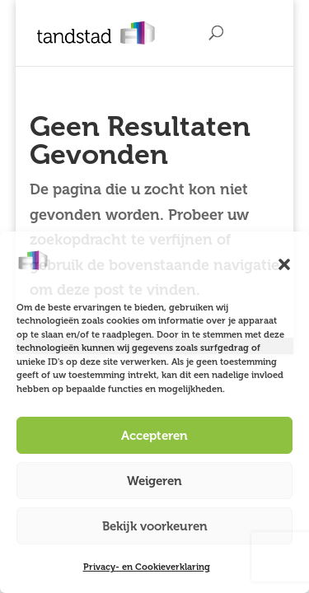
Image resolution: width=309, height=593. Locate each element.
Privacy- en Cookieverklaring (146, 567)
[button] (284, 264)
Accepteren (154, 435)
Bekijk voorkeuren (155, 526)
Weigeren (154, 481)
